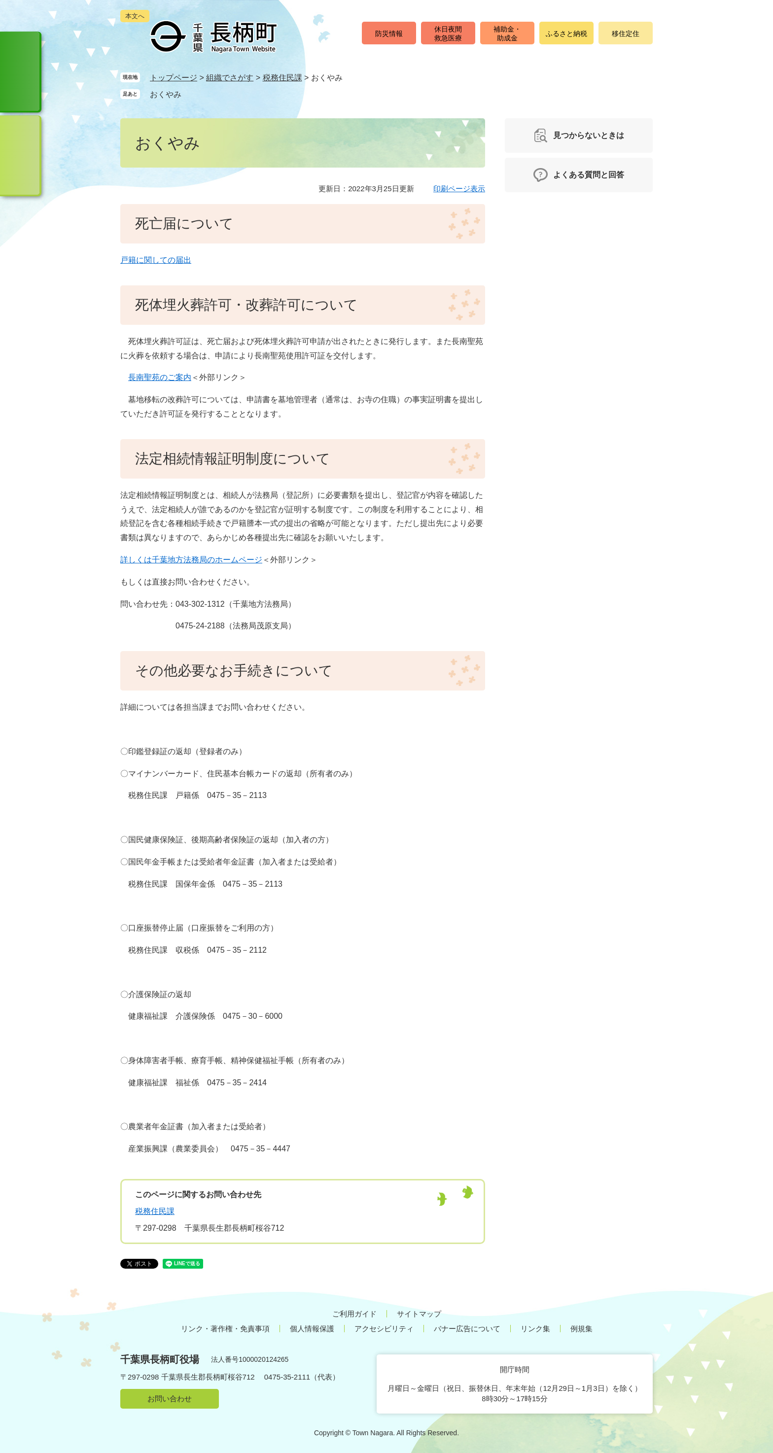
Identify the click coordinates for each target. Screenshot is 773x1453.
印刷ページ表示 (459, 188)
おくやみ (165, 94)
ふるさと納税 (566, 33)
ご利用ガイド (354, 1314)
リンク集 (535, 1328)
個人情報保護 (312, 1328)
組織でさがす (229, 77)
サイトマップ (419, 1314)
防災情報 (389, 33)
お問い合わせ (169, 1398)
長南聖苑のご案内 (159, 377)
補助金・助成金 (507, 33)
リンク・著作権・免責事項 (225, 1328)
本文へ (134, 16)
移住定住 (625, 33)
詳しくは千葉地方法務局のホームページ (191, 559)
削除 (190, 94)
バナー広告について (467, 1328)
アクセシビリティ (384, 1328)
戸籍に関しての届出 (155, 260)
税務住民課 (282, 77)
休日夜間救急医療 (448, 33)
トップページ (173, 77)
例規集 (581, 1328)
